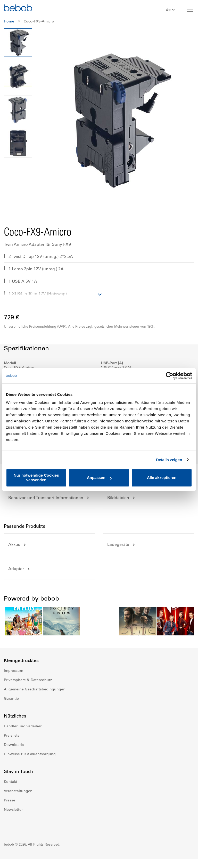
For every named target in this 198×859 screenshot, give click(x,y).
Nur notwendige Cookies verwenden (36, 477)
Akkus (14, 544)
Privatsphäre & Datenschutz (28, 679)
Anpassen (99, 478)
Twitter (42, 825)
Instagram (19, 825)
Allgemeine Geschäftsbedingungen (34, 689)
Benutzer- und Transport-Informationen (45, 497)
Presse (9, 800)
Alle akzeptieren (161, 478)
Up (184, 851)
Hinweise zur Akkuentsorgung (30, 754)
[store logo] (18, 8)
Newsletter (13, 809)
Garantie (11, 698)
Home (9, 21)
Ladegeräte (118, 544)
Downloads (14, 744)
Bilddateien (118, 497)
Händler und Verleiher (23, 726)
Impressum (13, 670)
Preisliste (12, 735)
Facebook (8, 825)
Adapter (16, 568)
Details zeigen (169, 460)
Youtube (31, 825)
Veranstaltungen (18, 791)
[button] (171, 9)
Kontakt (10, 781)
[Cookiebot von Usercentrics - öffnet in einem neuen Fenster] (169, 376)
